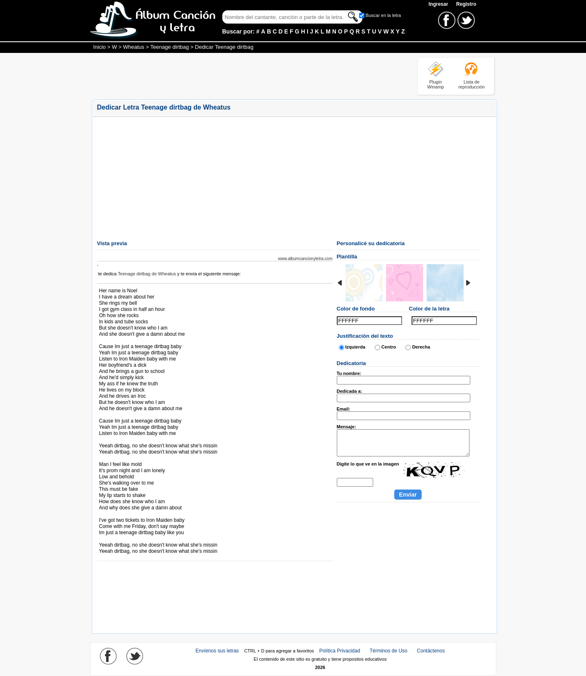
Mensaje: (346, 426)
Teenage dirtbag (169, 47)
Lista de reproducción (471, 84)
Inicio (99, 47)
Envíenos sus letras (217, 651)
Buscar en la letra (383, 15)
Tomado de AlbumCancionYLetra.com (134, 539)
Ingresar (439, 4)
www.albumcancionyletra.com (305, 258)
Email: (343, 408)
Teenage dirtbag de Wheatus (147, 273)
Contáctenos (431, 651)
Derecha (421, 346)
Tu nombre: (349, 373)
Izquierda (355, 346)
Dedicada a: (349, 391)
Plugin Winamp (435, 84)
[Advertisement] (242, 75)
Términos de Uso (388, 651)
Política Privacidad (339, 651)
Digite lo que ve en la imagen (368, 463)
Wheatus (133, 47)
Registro (466, 4)
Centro (388, 346)
